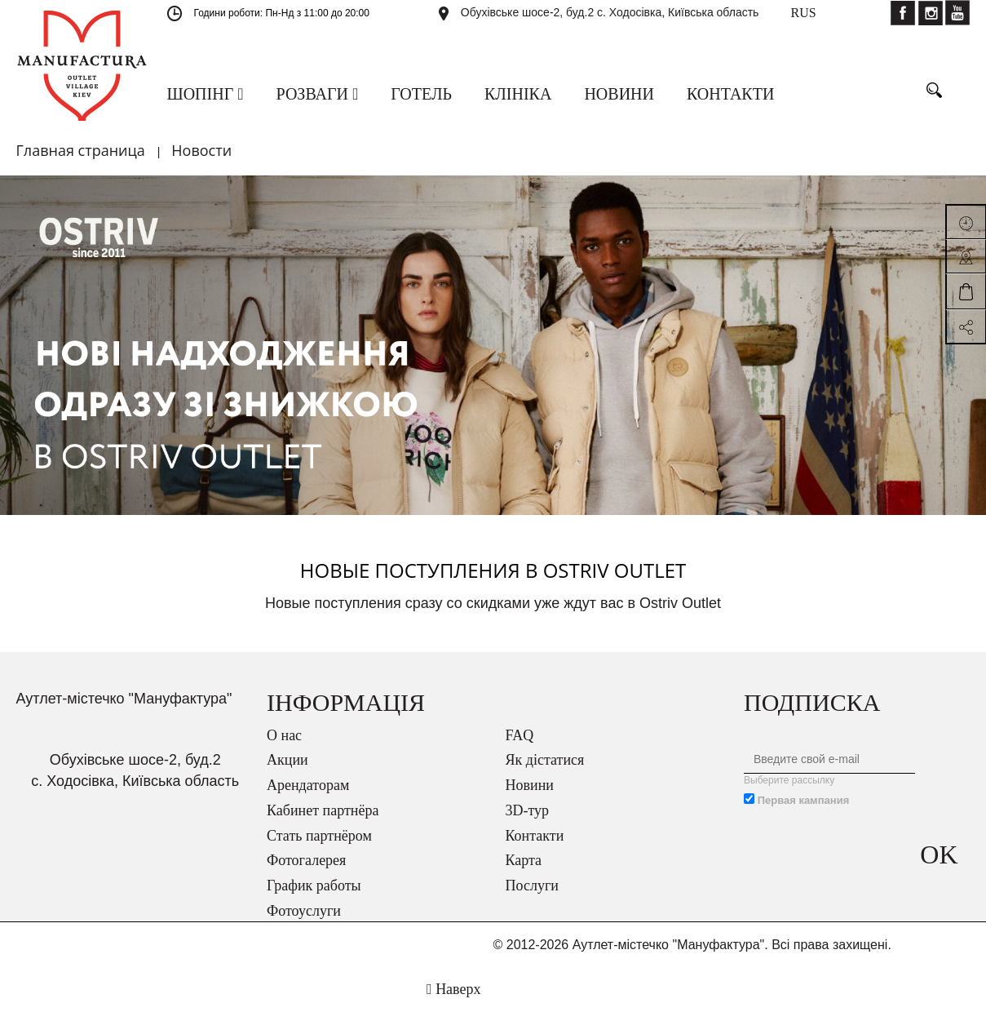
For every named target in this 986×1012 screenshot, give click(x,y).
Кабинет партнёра (322, 810)
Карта (524, 860)
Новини (530, 785)
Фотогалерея (306, 860)
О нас (284, 735)
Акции (287, 760)
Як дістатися (545, 760)
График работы (314, 885)
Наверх (453, 989)
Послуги (532, 885)
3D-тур (528, 810)
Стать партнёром (319, 836)
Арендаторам (308, 785)
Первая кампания (804, 800)
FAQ (520, 735)
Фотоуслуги (304, 911)
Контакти (535, 836)
